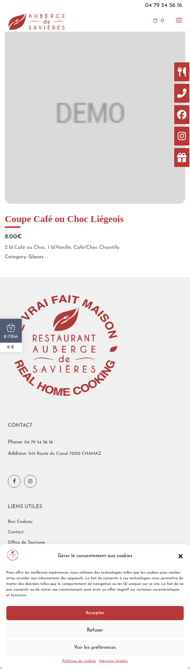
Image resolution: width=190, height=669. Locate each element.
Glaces (36, 257)
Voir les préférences (95, 647)
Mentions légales (113, 661)
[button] (180, 556)
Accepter (95, 613)
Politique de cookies (79, 661)
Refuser (95, 630)
